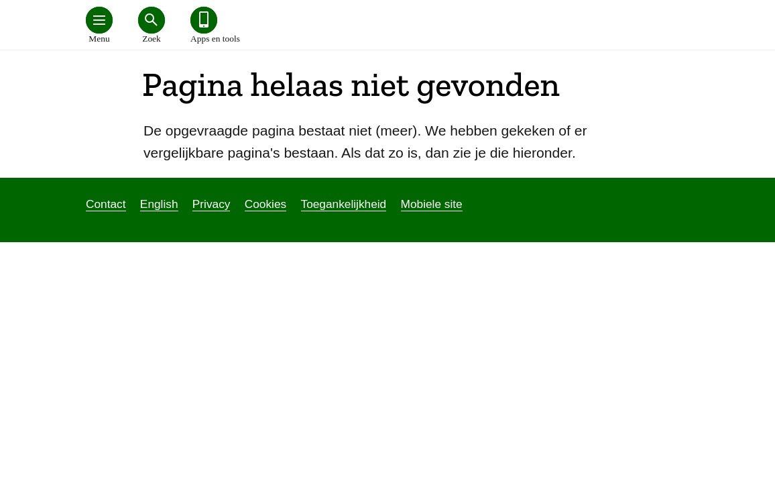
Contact (106, 204)
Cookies (265, 204)
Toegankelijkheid (344, 204)
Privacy (211, 204)
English (159, 204)
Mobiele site (432, 204)
